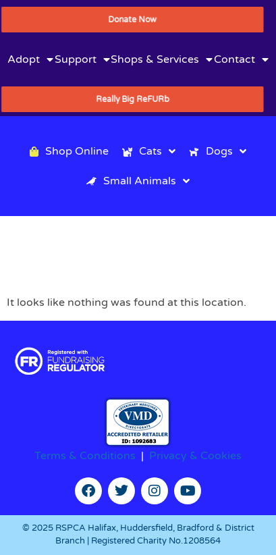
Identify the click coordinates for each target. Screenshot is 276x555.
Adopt (30, 59)
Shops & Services (162, 59)
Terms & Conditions (85, 455)
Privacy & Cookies (195, 455)
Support (82, 59)
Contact (241, 59)
